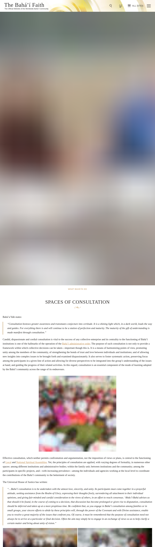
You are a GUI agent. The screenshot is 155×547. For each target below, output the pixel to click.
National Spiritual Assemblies (31, 462)
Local (8, 462)
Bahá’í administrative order (76, 343)
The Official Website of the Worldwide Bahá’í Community (26, 9)
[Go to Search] (111, 6)
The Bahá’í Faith (24, 4)
